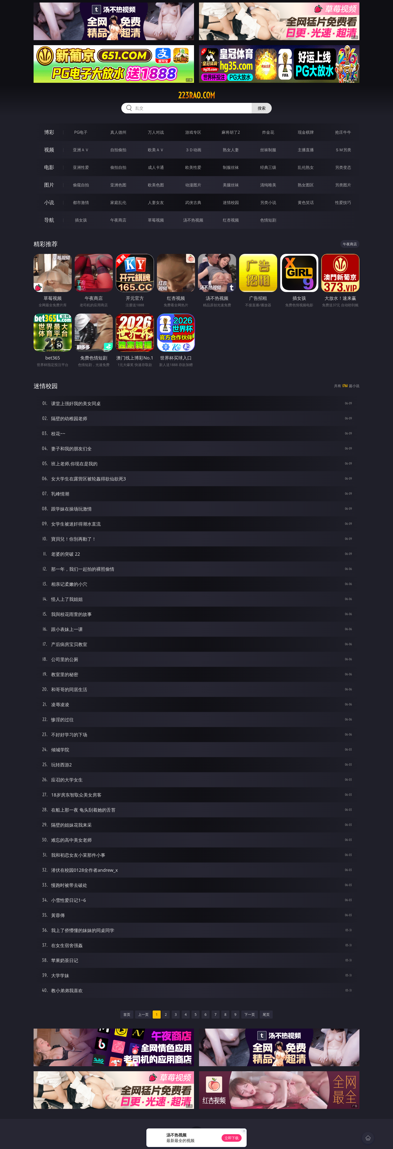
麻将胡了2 (231, 132)
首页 (126, 1014)
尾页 (266, 1014)
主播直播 (306, 150)
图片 (49, 184)
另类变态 (343, 167)
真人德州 (118, 132)
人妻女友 (156, 202)
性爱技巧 (343, 202)
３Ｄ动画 (193, 150)
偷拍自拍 (118, 167)
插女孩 (81, 220)
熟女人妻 (231, 150)
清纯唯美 (268, 185)
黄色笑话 (306, 202)
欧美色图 (156, 185)
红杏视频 (231, 220)
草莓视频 (156, 220)
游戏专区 (193, 132)
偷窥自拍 (81, 185)
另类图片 (343, 185)
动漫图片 (193, 185)
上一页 (143, 1014)
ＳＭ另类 (343, 150)
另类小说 (268, 202)
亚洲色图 (118, 185)
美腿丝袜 (231, 185)
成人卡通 (156, 167)
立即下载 (232, 1137)
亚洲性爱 (81, 167)
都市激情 (81, 202)
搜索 (262, 108)
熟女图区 (306, 185)
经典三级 (268, 167)
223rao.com (196, 95)
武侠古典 (193, 202)
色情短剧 (268, 220)
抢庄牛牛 (343, 132)
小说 (49, 202)
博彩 (49, 132)
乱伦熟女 (306, 167)
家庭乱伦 (118, 202)
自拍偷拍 (118, 150)
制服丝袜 (231, 167)
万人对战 (156, 132)
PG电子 (80, 132)
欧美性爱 (193, 167)
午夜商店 (118, 220)
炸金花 (268, 132)
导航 (49, 220)
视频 (49, 149)
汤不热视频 (193, 220)
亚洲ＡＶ (81, 150)
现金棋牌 (306, 132)
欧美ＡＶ (156, 150)
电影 (49, 167)
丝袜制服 (268, 150)
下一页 (249, 1014)
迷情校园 (231, 202)
